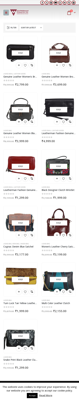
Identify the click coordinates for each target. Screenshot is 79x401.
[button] (6, 12)
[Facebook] (42, 3)
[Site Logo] (19, 12)
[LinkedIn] (65, 3)
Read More (45, 395)
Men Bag (15, 244)
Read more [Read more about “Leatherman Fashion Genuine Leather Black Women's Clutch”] (57, 122)
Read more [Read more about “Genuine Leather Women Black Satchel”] (19, 122)
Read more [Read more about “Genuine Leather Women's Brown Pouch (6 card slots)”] (19, 65)
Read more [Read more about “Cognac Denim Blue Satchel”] (19, 235)
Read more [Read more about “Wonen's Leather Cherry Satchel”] (57, 235)
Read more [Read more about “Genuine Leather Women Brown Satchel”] (57, 65)
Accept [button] (32, 395)
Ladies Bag (46, 74)
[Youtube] (56, 3)
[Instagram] (60, 3)
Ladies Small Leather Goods (14, 74)
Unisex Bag (24, 244)
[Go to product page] (20, 53)
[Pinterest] (51, 3)
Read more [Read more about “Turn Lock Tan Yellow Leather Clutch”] (19, 292)
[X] (47, 3)
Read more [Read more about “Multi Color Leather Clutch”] (57, 292)
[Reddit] (74, 3)
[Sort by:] (31, 28)
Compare (32, 65)
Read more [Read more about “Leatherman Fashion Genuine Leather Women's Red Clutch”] (19, 179)
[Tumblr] (69, 3)
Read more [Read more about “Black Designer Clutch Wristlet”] (57, 179)
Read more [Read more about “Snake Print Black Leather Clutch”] (19, 348)
